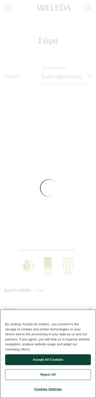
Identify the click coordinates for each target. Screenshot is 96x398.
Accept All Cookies (48, 361)
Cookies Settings (48, 391)
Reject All (48, 376)
